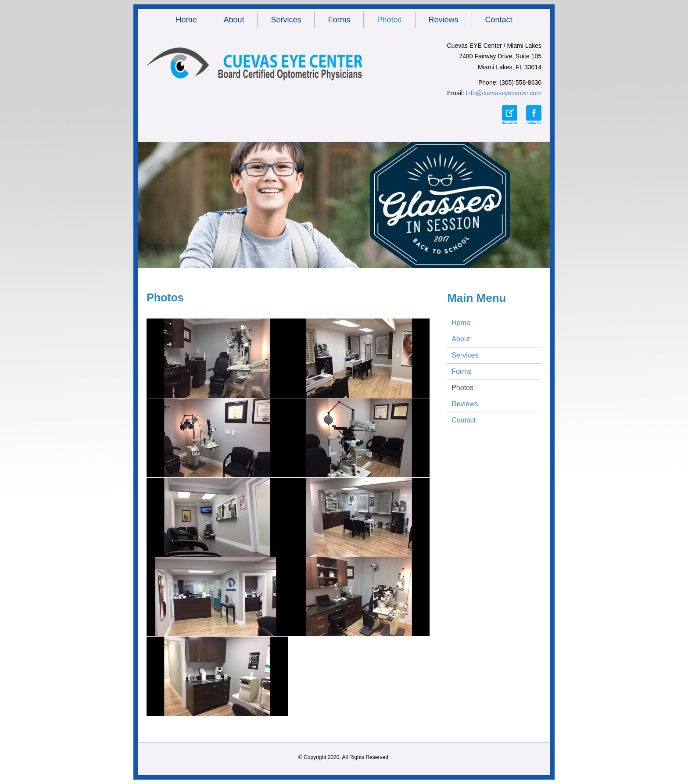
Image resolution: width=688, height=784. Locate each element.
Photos (389, 19)
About (233, 19)
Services (286, 19)
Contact (498, 19)
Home (186, 19)
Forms (339, 19)
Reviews (444, 19)
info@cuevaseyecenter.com (503, 93)
